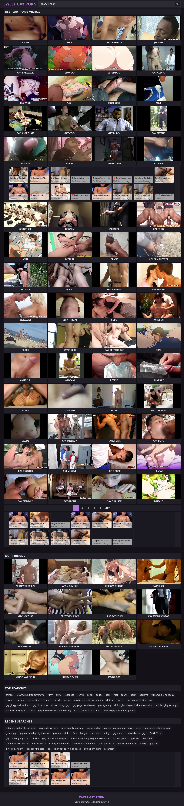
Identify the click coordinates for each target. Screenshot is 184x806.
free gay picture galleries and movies (118, 743)
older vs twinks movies (17, 743)
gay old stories (40, 705)
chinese (10, 694)
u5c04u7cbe (155, 733)
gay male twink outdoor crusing (54, 710)
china (59, 694)
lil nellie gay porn (14, 748)
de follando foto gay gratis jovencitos (90, 738)
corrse (80, 694)
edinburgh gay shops (167, 705)
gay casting (33, 700)
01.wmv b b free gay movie (30, 694)
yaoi (116, 694)
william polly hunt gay (163, 694)
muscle (57, 700)
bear (107, 694)
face (75, 733)
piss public (147, 738)
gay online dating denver (157, 727)
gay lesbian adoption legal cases (64, 748)
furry (50, 694)
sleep (138, 727)
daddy (99, 694)
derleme (144, 694)
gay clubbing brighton (17, 738)
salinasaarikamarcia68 (72, 727)
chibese (110, 700)
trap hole (94, 733)
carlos (32, 710)
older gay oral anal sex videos (21, 727)
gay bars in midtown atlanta (88, 700)
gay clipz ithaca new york (55, 738)
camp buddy (93, 727)
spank (124, 694)
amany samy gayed (16, 710)
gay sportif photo (35, 748)
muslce (35, 738)
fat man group (119, 738)
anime (67, 700)
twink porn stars (92, 748)
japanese (69, 694)
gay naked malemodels (84, 743)
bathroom (109, 748)
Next (107, 508)
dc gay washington (59, 743)
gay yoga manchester (84, 705)
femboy (47, 700)
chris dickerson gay (136, 733)
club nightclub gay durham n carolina (133, 705)
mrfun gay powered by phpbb (119, 710)
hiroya (83, 733)
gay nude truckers (48, 727)
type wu (135, 738)
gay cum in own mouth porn (117, 727)
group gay (11, 733)
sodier (120, 700)
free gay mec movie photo (87, 710)
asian (90, 694)
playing (9, 700)
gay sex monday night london (34, 733)
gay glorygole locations (18, 705)
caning (105, 733)
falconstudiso (39, 743)
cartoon (20, 700)
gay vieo (154, 743)
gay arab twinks (61, 733)
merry (143, 743)
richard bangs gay (60, 705)
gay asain (117, 733)
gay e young (104, 705)
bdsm (133, 694)
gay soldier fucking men (139, 700)
